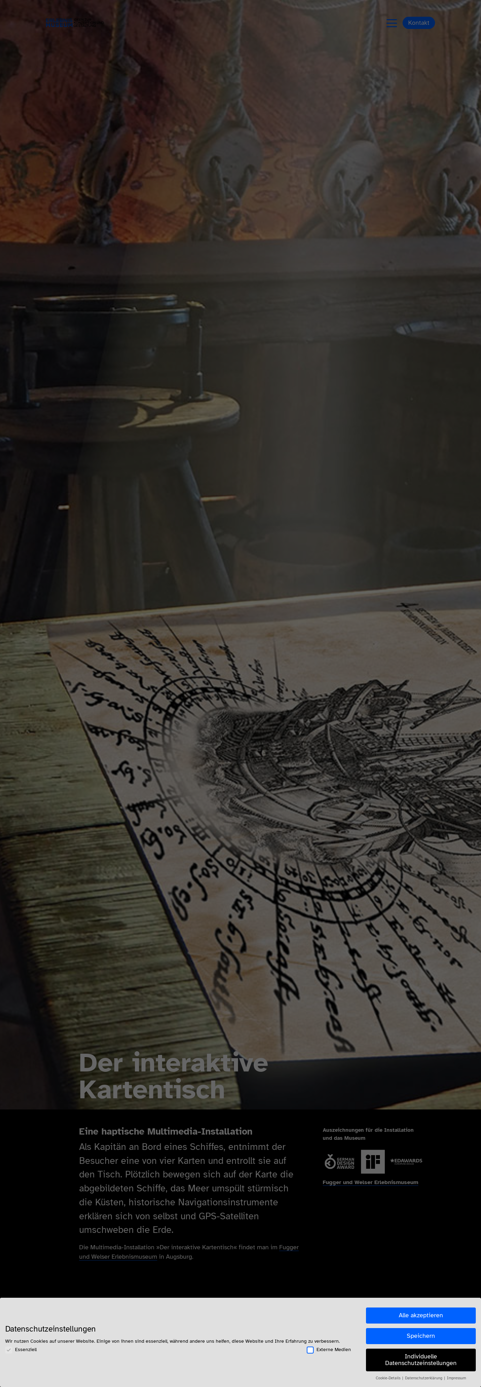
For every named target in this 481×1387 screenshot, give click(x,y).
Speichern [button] (421, 1336)
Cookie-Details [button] (389, 1378)
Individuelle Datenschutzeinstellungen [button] (421, 1359)
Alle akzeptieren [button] (421, 1315)
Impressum (456, 1378)
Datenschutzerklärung (424, 1378)
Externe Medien (329, 1349)
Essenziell (21, 1349)
